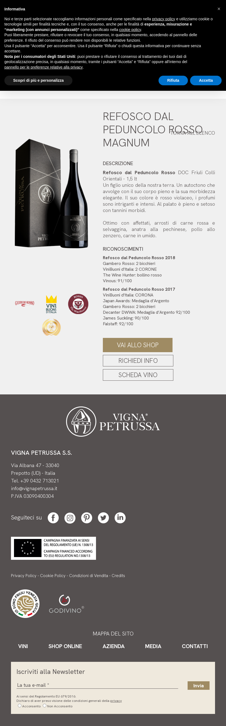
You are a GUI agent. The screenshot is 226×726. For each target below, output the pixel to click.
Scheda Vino (137, 375)
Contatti (195, 646)
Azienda (114, 646)
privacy (116, 701)
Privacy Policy (23, 575)
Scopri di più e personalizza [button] (38, 80)
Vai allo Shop (138, 345)
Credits (118, 575)
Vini (23, 646)
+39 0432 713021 (39, 481)
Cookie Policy (53, 575)
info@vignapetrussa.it (34, 488)
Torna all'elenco (192, 133)
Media (153, 646)
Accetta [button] (206, 80)
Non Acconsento (59, 706)
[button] (218, 8)
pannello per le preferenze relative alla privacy (43, 67)
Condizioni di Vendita (88, 575)
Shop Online (65, 646)
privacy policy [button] (163, 19)
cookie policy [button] (130, 29)
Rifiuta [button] (173, 80)
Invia (198, 685)
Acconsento (31, 706)
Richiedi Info (138, 361)
